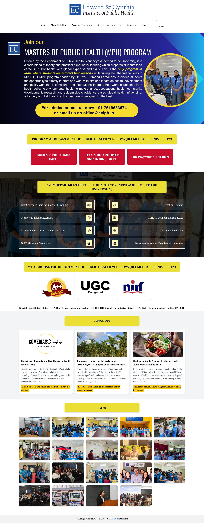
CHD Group (114, 519)
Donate (161, 26)
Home (42, 25)
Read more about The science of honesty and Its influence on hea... (45, 388)
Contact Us (147, 25)
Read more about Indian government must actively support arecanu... (98, 388)
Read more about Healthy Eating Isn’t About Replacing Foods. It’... (157, 388)
